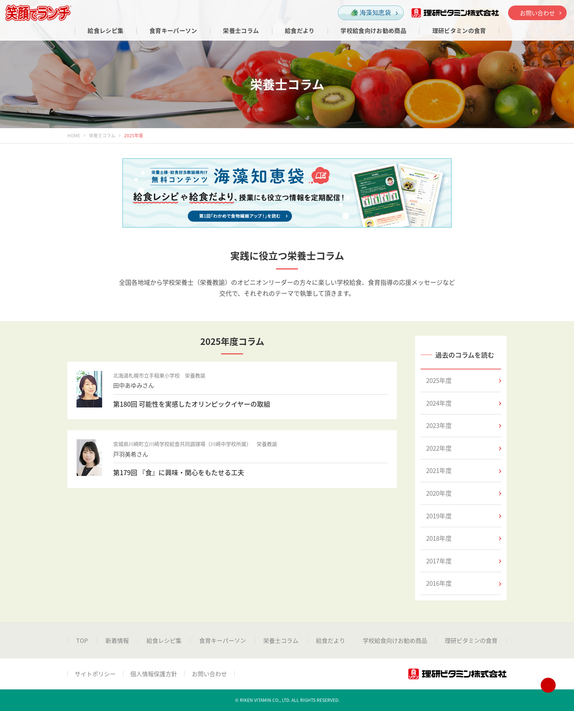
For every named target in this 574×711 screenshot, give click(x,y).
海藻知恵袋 (374, 13)
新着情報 (117, 640)
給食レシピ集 (164, 640)
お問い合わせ (540, 12)
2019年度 (463, 515)
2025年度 (463, 380)
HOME (73, 135)
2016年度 (463, 583)
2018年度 (463, 538)
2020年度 (463, 493)
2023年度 (463, 425)
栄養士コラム (102, 135)
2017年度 (463, 560)
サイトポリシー (95, 673)
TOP (82, 640)
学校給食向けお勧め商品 (395, 640)
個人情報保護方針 (153, 673)
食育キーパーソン (222, 640)
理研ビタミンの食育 (471, 640)
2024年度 (463, 402)
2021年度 (463, 470)
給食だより (330, 640)
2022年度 (463, 448)
